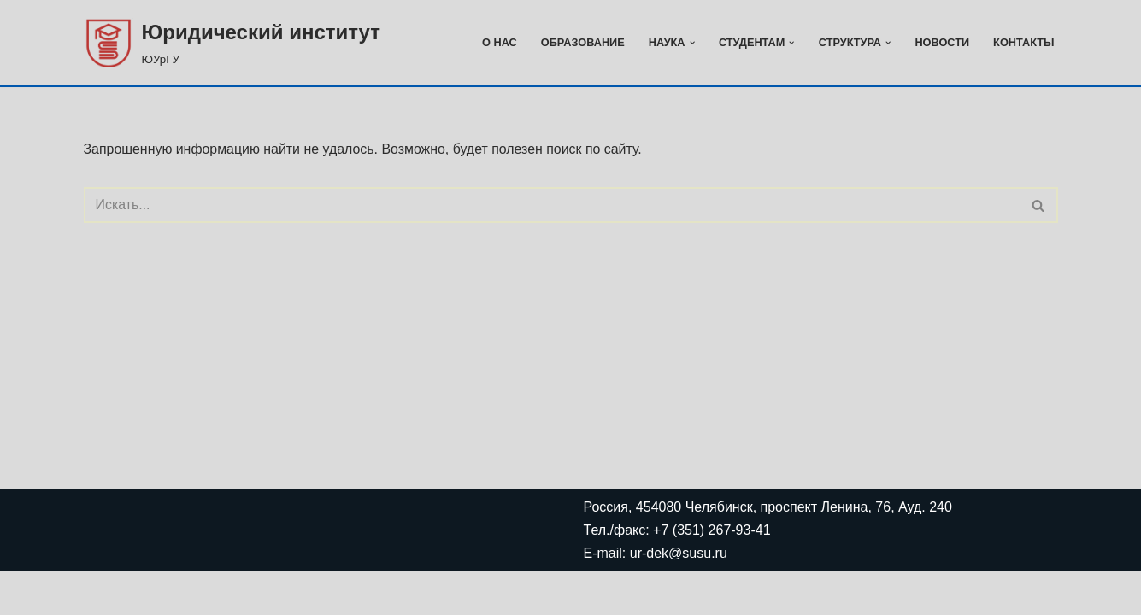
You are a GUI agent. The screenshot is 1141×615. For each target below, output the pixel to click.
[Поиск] (552, 206)
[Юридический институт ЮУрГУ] (232, 42)
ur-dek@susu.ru (678, 596)
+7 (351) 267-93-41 (711, 573)
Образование (581, 42)
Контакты (1024, 42)
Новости (942, 42)
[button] (690, 42)
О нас (497, 42)
